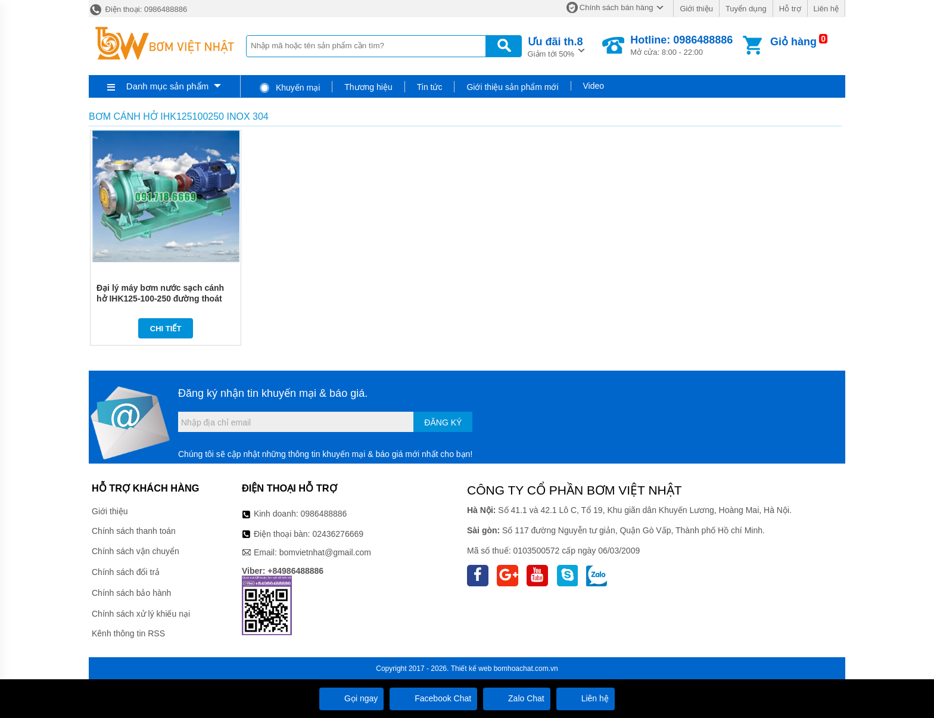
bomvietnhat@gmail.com (325, 552)
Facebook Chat (433, 698)
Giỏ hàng (793, 42)
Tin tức (430, 87)
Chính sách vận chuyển (135, 551)
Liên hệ (826, 8)
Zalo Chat (516, 698)
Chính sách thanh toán (134, 531)
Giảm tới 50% (555, 46)
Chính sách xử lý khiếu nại (141, 613)
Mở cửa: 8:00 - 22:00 (681, 45)
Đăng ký (443, 422)
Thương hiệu (368, 87)
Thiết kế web (471, 668)
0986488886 (324, 513)
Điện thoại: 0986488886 (138, 9)
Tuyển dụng (746, 8)
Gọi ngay (351, 698)
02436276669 (337, 534)
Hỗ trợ (790, 8)
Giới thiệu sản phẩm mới (512, 87)
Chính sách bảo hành (131, 593)
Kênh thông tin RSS (128, 633)
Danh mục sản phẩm (167, 86)
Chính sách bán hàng (616, 7)
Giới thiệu (696, 8)
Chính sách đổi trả (126, 572)
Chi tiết (166, 328)
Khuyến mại (289, 87)
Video (594, 86)
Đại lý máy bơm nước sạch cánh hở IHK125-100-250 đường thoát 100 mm (160, 298)
